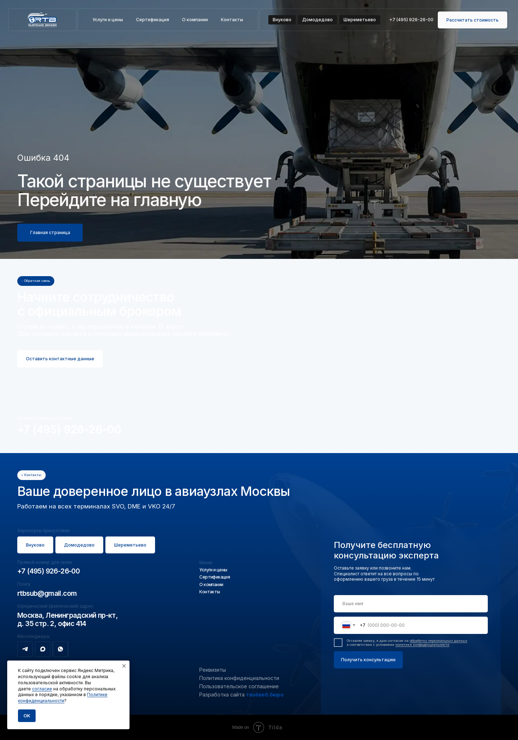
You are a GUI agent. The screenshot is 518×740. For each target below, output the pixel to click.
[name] (411, 603)
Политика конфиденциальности (239, 678)
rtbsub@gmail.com (47, 593)
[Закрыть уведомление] (124, 666)
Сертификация (152, 19)
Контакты (232, 19)
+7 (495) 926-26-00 (69, 429)
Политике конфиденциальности (63, 697)
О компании (195, 19)
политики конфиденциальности (422, 645)
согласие (42, 688)
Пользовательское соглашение (239, 686)
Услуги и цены (107, 19)
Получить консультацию (368, 659)
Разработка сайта (241, 694)
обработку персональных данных (438, 641)
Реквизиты (212, 670)
